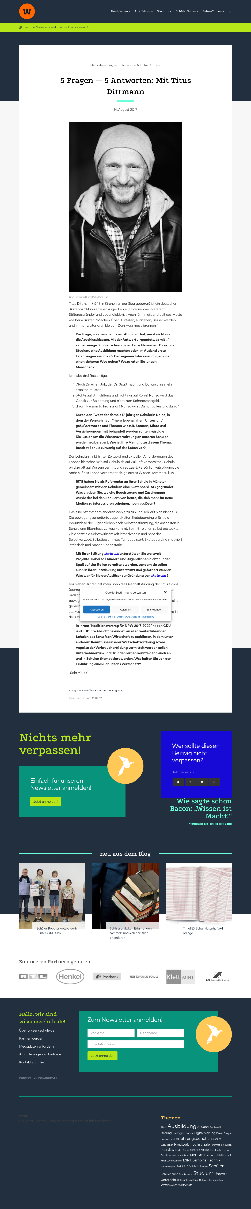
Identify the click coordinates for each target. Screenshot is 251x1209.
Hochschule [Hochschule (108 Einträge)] (200, 1144)
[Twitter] (178, 782)
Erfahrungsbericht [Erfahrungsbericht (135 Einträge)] (192, 1138)
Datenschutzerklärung (128, 617)
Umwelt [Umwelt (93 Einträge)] (220, 1174)
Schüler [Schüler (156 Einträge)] (216, 1166)
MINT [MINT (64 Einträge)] (194, 1155)
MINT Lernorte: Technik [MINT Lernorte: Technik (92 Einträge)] (201, 1160)
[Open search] (229, 11)
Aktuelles (88, 690)
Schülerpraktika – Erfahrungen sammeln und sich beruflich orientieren (131, 933)
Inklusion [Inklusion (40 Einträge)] (227, 1145)
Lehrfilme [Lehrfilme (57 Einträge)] (203, 1149)
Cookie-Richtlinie (106, 617)
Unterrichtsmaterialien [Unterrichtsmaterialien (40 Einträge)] (211, 1180)
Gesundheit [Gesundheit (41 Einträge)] (167, 1145)
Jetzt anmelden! (45, 801)
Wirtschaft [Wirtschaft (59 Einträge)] (185, 1185)
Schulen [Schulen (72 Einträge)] (202, 1166)
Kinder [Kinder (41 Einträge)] (178, 1150)
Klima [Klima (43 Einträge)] (186, 1150)
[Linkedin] (214, 782)
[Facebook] (190, 782)
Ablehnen (125, 609)
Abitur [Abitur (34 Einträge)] (164, 1127)
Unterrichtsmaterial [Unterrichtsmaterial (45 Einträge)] (187, 1180)
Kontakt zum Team (33, 1062)
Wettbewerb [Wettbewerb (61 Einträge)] (169, 1185)
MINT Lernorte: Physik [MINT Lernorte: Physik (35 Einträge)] (171, 1161)
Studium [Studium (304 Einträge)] (203, 1173)
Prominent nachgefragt (109, 690)
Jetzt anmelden (102, 1056)
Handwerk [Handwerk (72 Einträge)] (181, 1144)
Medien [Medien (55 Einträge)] (166, 1155)
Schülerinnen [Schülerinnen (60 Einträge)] (169, 1174)
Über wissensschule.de (36, 1030)
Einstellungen (154, 609)
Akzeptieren (97, 609)
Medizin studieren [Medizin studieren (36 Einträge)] (180, 1155)
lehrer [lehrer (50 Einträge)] (192, 1150)
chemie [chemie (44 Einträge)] (189, 1133)
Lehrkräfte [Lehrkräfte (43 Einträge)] (216, 1150)
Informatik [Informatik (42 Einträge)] (216, 1145)
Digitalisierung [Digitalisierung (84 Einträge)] (204, 1133)
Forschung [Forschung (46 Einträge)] (216, 1139)
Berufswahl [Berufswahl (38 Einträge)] (215, 1127)
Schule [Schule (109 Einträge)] (190, 1166)
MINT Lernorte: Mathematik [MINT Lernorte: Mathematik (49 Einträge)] (215, 1155)
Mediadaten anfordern (36, 1046)
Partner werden (31, 1038)
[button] (166, 592)
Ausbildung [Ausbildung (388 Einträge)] (182, 1126)
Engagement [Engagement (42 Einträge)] (168, 1139)
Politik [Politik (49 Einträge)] (180, 1166)
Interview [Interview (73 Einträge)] (167, 1150)
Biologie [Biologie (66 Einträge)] (178, 1133)
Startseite (96, 65)
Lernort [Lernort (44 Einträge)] (226, 1150)
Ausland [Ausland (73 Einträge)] (203, 1127)
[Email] (202, 782)
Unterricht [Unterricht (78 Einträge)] (168, 1180)
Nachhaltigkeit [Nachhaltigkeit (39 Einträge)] (168, 1166)
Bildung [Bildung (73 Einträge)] (166, 1133)
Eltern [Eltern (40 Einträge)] (219, 1133)
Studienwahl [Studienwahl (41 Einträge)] (185, 1174)
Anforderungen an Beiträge (40, 1054)
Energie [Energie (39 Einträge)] (227, 1133)
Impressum (148, 617)
